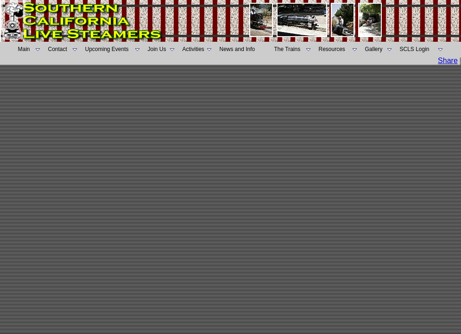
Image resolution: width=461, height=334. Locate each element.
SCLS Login (414, 49)
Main (24, 49)
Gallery (374, 49)
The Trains (287, 49)
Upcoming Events (107, 49)
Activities (193, 49)
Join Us (157, 49)
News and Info (237, 49)
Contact (57, 49)
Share (448, 60)
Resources (332, 49)
